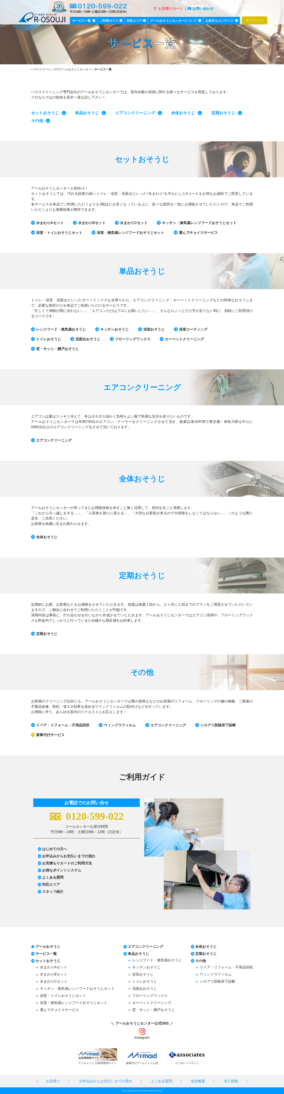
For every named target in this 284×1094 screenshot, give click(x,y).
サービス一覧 (46, 954)
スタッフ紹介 (52, 891)
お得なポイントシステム (61, 870)
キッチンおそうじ (114, 329)
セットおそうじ (45, 113)
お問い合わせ (201, 8)
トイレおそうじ (48, 339)
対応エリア (51, 884)
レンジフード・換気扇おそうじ (61, 329)
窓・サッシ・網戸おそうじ (57, 349)
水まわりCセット (134, 223)
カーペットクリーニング (184, 339)
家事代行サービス (50, 735)
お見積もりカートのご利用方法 (67, 863)
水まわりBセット (92, 223)
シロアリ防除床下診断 (218, 725)
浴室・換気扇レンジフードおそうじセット (130, 233)
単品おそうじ (87, 113)
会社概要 (198, 1081)
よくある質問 (52, 877)
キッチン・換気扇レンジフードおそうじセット (199, 223)
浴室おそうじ (154, 329)
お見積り (53, 1081)
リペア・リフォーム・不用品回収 (62, 725)
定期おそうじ (223, 113)
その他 (37, 120)
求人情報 (231, 1081)
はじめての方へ (54, 849)
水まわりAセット (50, 223)
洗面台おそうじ (87, 339)
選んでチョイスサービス (198, 233)
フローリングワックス (132, 339)
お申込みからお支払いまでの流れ (68, 856)
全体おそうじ (183, 113)
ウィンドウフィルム (120, 725)
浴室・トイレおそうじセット (59, 233)
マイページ (254, 20)
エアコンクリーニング (135, 113)
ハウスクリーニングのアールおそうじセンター (61, 69)
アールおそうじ (48, 946)
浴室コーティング (193, 329)
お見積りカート (168, 8)
